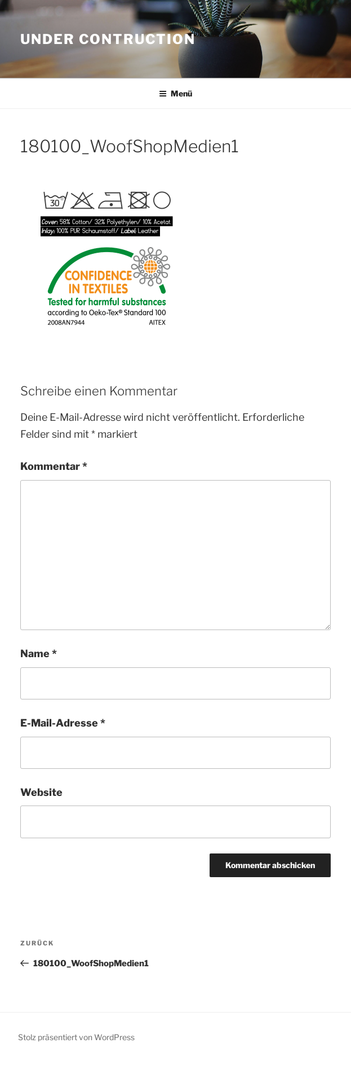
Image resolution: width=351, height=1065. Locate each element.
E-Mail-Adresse (62, 723)
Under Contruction (108, 39)
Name (38, 653)
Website (41, 792)
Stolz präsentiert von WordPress (76, 1037)
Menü (175, 93)
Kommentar (53, 466)
